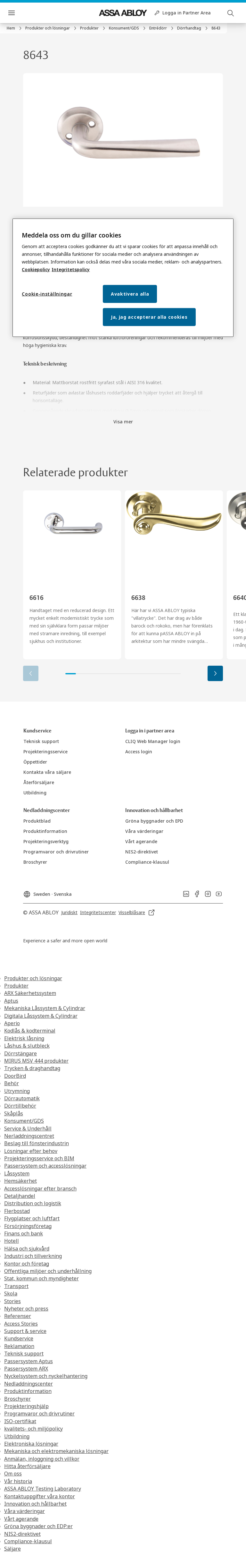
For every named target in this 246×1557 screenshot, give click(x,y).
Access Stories (21, 1323)
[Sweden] (47, 892)
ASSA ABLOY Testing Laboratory (42, 1488)
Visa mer (123, 422)
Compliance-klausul (28, 1541)
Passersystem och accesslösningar (45, 1165)
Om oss (13, 1473)
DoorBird (15, 1075)
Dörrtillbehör (20, 1105)
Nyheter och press (26, 1308)
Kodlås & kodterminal (29, 1030)
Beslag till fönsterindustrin (36, 1143)
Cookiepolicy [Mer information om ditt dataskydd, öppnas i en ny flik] (36, 269)
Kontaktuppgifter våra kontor (39, 1496)
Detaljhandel (19, 1195)
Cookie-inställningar (47, 294)
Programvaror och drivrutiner (39, 1413)
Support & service (25, 1331)
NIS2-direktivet (22, 1533)
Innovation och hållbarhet (35, 1503)
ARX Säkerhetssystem (30, 993)
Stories (12, 1301)
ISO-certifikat (20, 1421)
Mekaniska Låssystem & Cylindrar (44, 1008)
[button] (215, 673)
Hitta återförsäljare (27, 1466)
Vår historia (18, 1481)
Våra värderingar (24, 1511)
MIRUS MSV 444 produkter (36, 1060)
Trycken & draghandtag (32, 1068)
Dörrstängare (20, 1053)
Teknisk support (24, 1353)
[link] (15, 28)
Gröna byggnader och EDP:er (38, 1526)
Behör (11, 1083)
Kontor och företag (26, 1263)
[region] (123, 277)
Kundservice (18, 1338)
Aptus (11, 1000)
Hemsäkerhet (20, 1180)
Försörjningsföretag (28, 1226)
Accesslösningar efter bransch (40, 1188)
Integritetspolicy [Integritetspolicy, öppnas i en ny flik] (71, 269)
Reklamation (19, 1346)
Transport (16, 1286)
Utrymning (17, 1090)
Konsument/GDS (24, 1120)
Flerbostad (17, 1211)
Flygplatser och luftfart (32, 1218)
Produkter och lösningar (33, 978)
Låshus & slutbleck (27, 1045)
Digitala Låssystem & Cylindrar (41, 1015)
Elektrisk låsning (24, 1038)
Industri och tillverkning (33, 1255)
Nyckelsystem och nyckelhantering (45, 1376)
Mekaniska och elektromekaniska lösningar (56, 1451)
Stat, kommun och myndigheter (41, 1278)
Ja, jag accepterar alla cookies (149, 317)
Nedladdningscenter (28, 1383)
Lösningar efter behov (30, 1151)
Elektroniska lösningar (31, 1443)
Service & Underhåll (28, 1128)
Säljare (12, 1548)
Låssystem (16, 1173)
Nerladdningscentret (29, 1135)
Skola (10, 1293)
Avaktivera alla (130, 294)
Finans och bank (23, 1233)
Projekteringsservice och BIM (39, 1158)
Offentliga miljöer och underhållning (48, 1271)
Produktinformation (28, 1391)
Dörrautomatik (22, 1098)
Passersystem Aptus (28, 1361)
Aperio (12, 1023)
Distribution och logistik (32, 1203)
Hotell (11, 1240)
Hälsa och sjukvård (26, 1248)
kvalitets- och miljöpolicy (33, 1428)
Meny (22, 13)
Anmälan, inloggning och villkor (41, 1458)
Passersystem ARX (26, 1368)
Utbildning (16, 1436)
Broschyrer (17, 1398)
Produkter (16, 985)
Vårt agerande (21, 1518)
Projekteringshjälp (26, 1406)
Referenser (17, 1315)
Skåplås (13, 1113)
